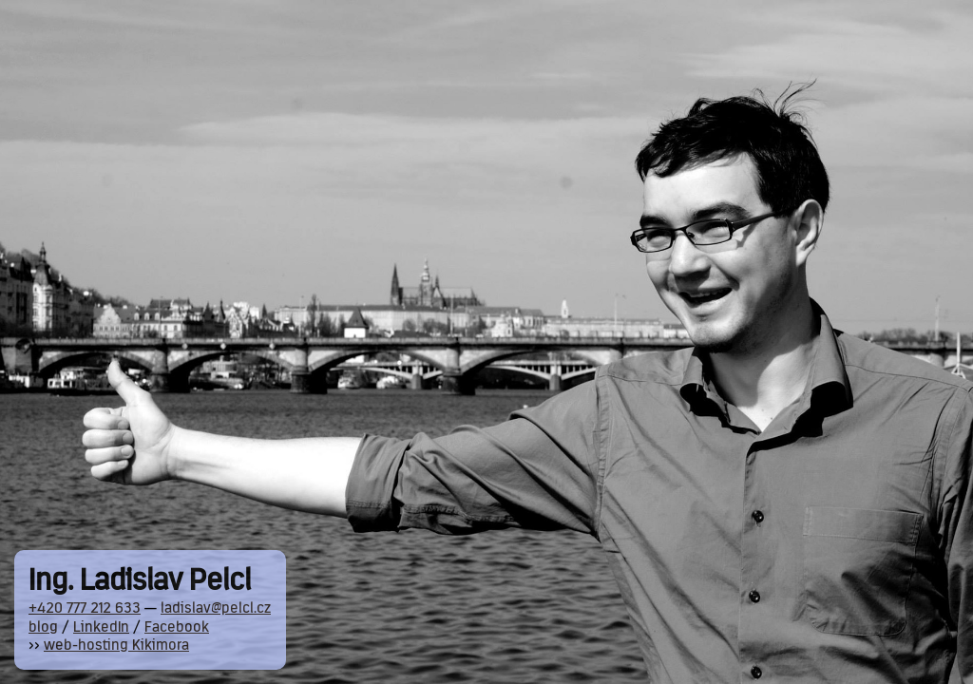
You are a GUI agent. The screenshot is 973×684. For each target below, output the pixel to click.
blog (43, 628)
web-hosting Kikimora (116, 646)
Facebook (176, 628)
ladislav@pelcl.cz (216, 609)
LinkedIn (101, 628)
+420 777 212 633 (85, 609)
